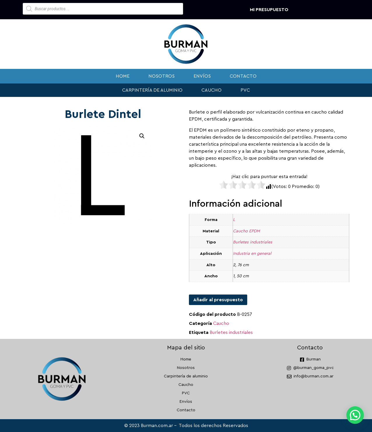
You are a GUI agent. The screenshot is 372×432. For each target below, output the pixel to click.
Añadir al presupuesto (218, 299)
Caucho (211, 90)
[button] (142, 136)
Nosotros (161, 76)
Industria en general (252, 253)
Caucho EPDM (246, 231)
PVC (245, 90)
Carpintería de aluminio (152, 90)
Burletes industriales (252, 242)
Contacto (243, 76)
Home (122, 76)
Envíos (202, 76)
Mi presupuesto (269, 9)
